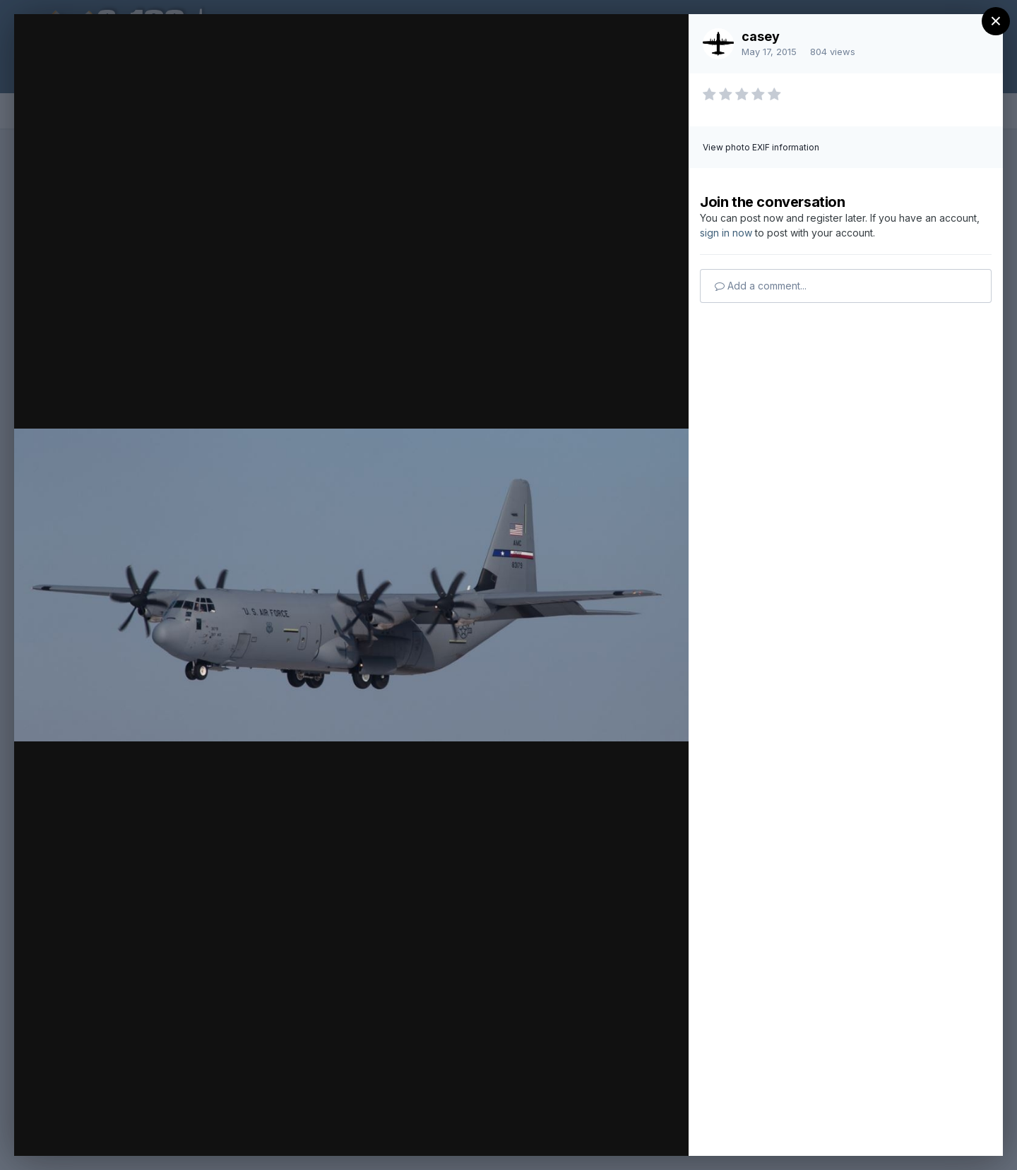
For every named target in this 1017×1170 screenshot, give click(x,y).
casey (761, 36)
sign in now (726, 233)
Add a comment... (761, 286)
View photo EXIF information (761, 147)
